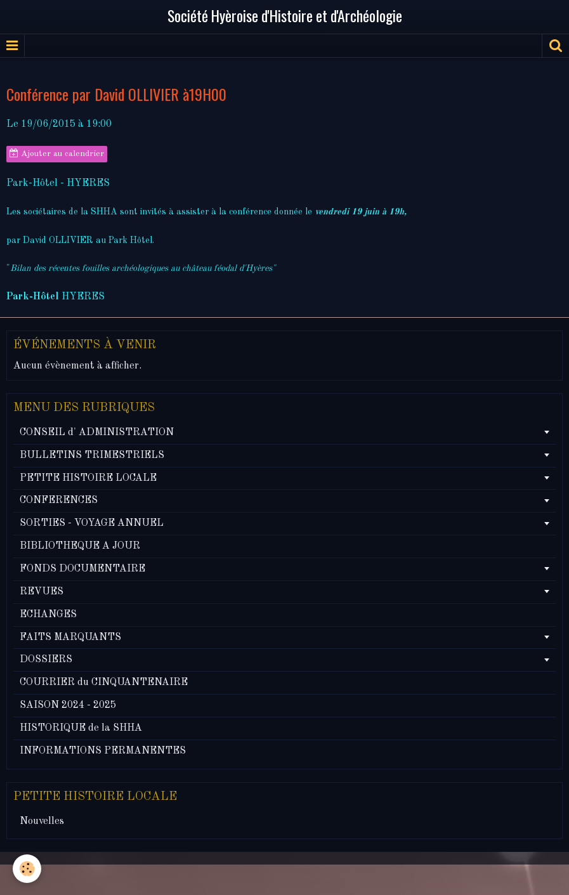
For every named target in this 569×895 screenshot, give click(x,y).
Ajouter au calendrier (57, 153)
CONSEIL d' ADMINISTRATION (97, 433)
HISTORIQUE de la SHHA (81, 728)
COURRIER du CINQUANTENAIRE (104, 682)
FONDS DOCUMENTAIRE (82, 569)
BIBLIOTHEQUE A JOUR (80, 546)
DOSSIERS (46, 660)
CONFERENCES (59, 500)
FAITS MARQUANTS (70, 637)
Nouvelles (42, 821)
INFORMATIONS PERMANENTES (103, 751)
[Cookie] (27, 868)
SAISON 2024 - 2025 (68, 705)
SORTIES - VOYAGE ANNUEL (92, 523)
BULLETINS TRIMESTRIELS (92, 455)
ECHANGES (48, 615)
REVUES (41, 592)
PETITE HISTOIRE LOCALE (88, 478)
